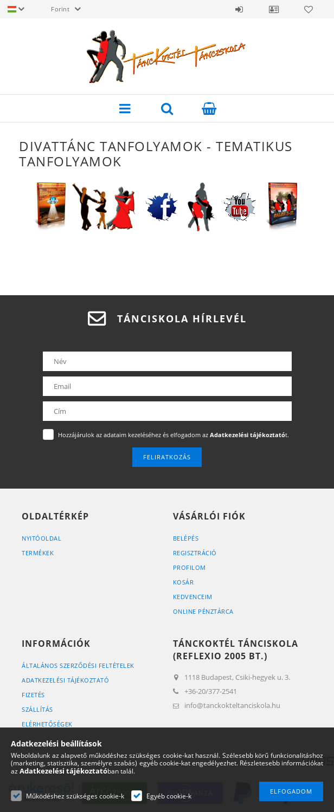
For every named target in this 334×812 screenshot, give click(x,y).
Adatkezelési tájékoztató (65, 680)
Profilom (189, 567)
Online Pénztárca (203, 611)
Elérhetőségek (47, 724)
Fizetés (33, 695)
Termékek (38, 553)
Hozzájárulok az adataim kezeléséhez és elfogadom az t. (173, 435)
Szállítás (37, 709)
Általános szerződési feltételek (78, 665)
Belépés (239, 9)
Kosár (183, 582)
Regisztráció (195, 553)
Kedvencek (308, 9)
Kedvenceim (193, 597)
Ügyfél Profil (274, 9)
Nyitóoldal (41, 538)
